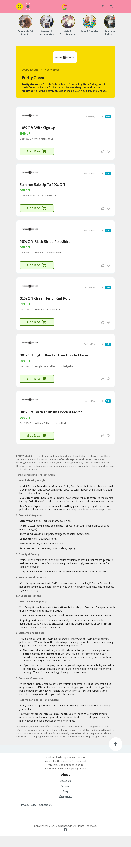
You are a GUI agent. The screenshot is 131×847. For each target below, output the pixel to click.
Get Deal (36, 153)
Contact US (45, 816)
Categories (65, 807)
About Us (65, 792)
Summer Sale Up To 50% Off (42, 188)
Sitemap (65, 797)
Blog (65, 802)
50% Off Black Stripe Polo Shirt (45, 247)
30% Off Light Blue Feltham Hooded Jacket (55, 364)
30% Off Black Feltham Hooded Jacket (51, 423)
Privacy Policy (28, 816)
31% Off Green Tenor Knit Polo (45, 305)
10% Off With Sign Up (37, 129)
